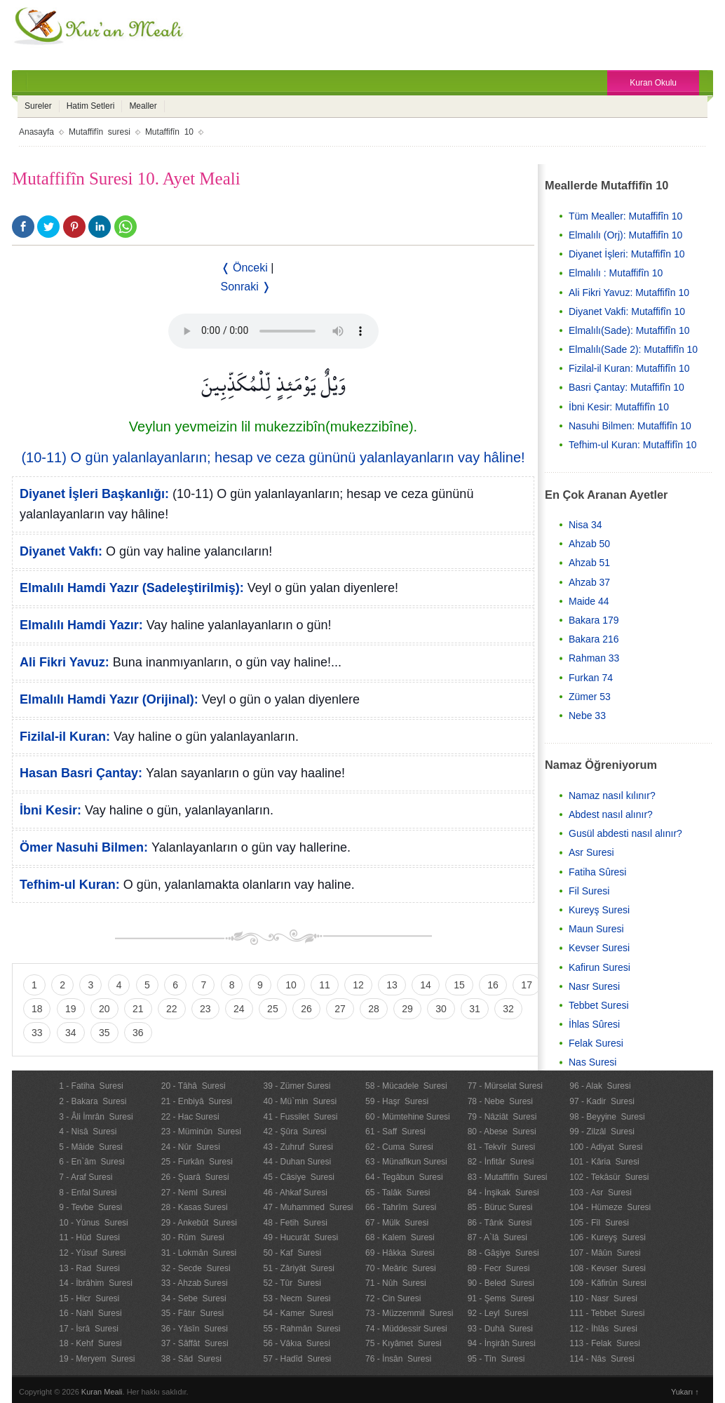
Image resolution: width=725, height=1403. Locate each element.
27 (340, 1008)
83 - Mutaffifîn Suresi (508, 1177)
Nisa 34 (585, 524)
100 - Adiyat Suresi (605, 1147)
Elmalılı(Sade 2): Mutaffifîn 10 (633, 349)
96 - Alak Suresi (599, 1086)
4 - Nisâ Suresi (87, 1131)
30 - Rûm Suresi (192, 1237)
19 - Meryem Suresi (97, 1359)
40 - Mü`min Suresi (300, 1101)
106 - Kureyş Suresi (607, 1237)
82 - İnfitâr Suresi (501, 1162)
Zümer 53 (590, 696)
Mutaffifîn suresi (99, 132)
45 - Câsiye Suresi (298, 1177)
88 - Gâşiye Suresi (503, 1253)
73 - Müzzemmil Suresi (409, 1313)
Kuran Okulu (653, 83)
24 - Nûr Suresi (190, 1147)
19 (70, 1008)
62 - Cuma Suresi (399, 1147)
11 (324, 985)
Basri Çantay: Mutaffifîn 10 (626, 387)
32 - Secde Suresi (196, 1268)
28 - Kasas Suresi (194, 1207)
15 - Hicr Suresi (89, 1298)
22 (171, 1008)
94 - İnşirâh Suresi (502, 1343)
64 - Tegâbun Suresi (404, 1177)
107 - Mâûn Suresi (604, 1253)
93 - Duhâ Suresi (500, 1329)
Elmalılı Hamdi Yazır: (81, 625)
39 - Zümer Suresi (296, 1086)
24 (239, 1008)
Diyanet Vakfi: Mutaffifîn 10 (627, 311)
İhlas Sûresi (594, 1024)
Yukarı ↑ (685, 1392)
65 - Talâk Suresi (398, 1192)
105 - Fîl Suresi (599, 1223)
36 (138, 1032)
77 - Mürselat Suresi (505, 1086)
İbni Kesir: (50, 810)
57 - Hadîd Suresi (297, 1359)
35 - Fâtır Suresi (192, 1313)
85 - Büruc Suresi (500, 1207)
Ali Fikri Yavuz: (64, 662)
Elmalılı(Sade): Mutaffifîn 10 (629, 330)
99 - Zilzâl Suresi (602, 1131)
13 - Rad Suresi (89, 1268)
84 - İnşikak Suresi (503, 1192)
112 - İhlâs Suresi (603, 1329)
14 (425, 985)
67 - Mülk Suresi (396, 1223)
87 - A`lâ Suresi (497, 1237)
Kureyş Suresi (599, 909)
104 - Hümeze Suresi (610, 1207)
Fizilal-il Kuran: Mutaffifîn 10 (629, 368)
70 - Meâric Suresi (400, 1268)
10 (291, 985)
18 (37, 1008)
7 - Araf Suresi (85, 1177)
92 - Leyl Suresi (498, 1313)
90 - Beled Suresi (501, 1283)
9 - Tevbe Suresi (90, 1207)
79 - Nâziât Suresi (502, 1117)
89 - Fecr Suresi (499, 1268)
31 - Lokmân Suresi (198, 1253)
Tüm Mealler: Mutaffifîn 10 (625, 216)
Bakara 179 (594, 620)
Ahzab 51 (589, 562)
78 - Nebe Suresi (500, 1101)
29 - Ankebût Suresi (199, 1223)
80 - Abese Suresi (502, 1131)
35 (104, 1032)
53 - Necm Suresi (296, 1298)
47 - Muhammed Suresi (308, 1207)
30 (441, 1008)
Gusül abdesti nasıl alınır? (625, 833)
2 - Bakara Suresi (92, 1101)
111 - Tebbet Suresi (606, 1313)
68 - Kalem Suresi (400, 1237)
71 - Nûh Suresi (395, 1283)
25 (272, 1008)
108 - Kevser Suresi (607, 1268)
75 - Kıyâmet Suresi (403, 1343)
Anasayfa (36, 132)
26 (306, 1008)
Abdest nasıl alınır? (611, 814)
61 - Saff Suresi (395, 1131)
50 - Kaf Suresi (292, 1253)
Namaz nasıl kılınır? (612, 795)
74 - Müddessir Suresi (406, 1329)
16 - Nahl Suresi (90, 1313)
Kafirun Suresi (599, 967)
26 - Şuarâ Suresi (195, 1177)
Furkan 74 (591, 677)
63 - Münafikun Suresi (406, 1162)
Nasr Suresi (594, 986)
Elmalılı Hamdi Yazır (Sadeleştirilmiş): (132, 588)
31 (474, 1008)
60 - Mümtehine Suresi (407, 1117)
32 (508, 1008)
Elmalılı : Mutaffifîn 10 (616, 272)
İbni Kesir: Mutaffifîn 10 (619, 406)
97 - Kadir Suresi (602, 1101)
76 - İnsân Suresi (398, 1359)
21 (138, 1008)
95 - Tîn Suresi (496, 1359)
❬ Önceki (244, 268)
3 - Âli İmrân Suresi (96, 1117)
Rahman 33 (594, 658)
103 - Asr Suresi (600, 1192)
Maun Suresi (596, 928)
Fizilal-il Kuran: (65, 737)
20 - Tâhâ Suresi (193, 1086)
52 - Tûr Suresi (291, 1283)
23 (205, 1008)
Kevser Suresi (599, 947)
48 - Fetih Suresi (295, 1223)
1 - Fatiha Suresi (91, 1086)
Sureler (38, 106)
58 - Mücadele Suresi (406, 1086)
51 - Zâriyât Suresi (298, 1268)
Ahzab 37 (589, 582)
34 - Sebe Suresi (193, 1298)
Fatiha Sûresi (597, 872)
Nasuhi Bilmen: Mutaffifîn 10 (630, 425)
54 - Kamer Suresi (298, 1313)
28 (373, 1008)
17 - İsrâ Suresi (88, 1329)
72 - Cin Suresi (393, 1298)
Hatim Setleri (91, 106)
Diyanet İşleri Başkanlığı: (94, 494)
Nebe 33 (587, 715)
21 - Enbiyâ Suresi (196, 1101)
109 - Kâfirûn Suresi (607, 1283)
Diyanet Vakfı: (61, 551)
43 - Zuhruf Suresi (297, 1147)
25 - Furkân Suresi (197, 1162)
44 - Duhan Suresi (297, 1162)
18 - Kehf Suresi (90, 1343)
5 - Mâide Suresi (91, 1147)
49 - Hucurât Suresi (300, 1237)
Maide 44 (589, 601)
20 (104, 1008)
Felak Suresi (596, 1043)
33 (37, 1032)
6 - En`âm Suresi (91, 1162)
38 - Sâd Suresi (191, 1359)
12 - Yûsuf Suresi (92, 1253)
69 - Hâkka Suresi (400, 1253)
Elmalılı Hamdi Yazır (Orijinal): (109, 699)
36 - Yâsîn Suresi (194, 1329)
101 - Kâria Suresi (604, 1162)
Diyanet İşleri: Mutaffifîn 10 (626, 254)
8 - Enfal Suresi (87, 1192)
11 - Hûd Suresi (89, 1237)
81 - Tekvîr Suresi (501, 1147)
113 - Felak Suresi (604, 1343)
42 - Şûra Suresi (294, 1131)
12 (358, 985)
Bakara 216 (594, 639)
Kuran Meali (102, 1392)
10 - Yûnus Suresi (93, 1223)
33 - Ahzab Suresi (194, 1283)
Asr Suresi (591, 852)
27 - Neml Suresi (193, 1192)
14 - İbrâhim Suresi (96, 1283)
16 (493, 985)
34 (70, 1032)
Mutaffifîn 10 (169, 132)
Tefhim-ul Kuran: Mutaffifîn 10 (633, 444)
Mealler (142, 106)
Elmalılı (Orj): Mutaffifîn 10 (625, 235)
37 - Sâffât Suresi (195, 1343)
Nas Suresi (592, 1062)
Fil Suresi (589, 891)
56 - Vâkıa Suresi (296, 1343)
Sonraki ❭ (246, 287)
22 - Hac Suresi (190, 1117)
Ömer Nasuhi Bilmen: (84, 847)
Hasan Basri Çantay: (81, 773)
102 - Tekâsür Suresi (609, 1177)
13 (392, 985)
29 (407, 1008)
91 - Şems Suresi (501, 1298)
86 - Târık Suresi (500, 1223)
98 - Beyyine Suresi (606, 1117)
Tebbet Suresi (599, 1005)
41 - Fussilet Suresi (300, 1117)
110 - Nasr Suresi (603, 1298)
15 (459, 985)
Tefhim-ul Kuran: (70, 885)
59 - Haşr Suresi (396, 1101)
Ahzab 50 (589, 543)
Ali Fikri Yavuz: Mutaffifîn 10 (629, 292)
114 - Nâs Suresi (602, 1359)
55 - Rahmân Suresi (301, 1329)
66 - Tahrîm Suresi (400, 1207)
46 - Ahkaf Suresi (295, 1192)
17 (526, 985)
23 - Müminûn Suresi (201, 1131)
